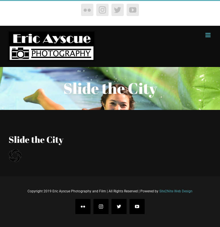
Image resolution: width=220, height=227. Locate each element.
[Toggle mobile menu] (208, 35)
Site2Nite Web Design (175, 191)
